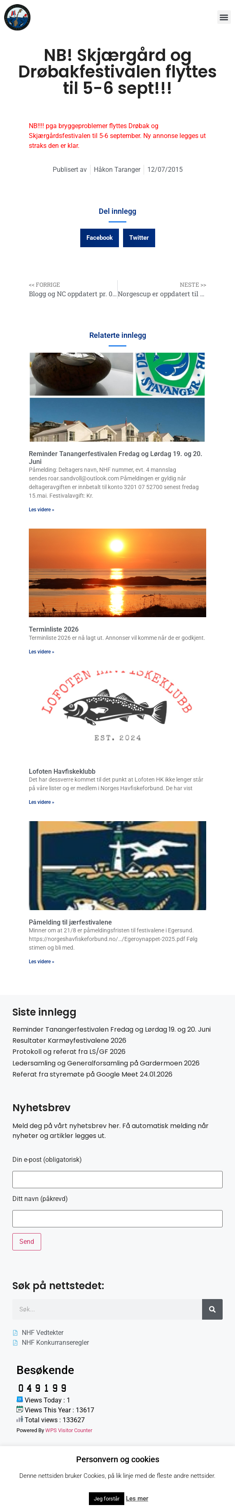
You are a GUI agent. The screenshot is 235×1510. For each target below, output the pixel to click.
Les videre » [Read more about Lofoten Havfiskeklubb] (41, 802)
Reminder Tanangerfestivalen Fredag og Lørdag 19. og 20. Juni (111, 1029)
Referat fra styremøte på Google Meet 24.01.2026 (92, 1074)
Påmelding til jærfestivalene (70, 922)
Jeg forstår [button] (106, 1499)
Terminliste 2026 (54, 629)
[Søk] (212, 1309)
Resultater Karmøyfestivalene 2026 (69, 1040)
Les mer (137, 1498)
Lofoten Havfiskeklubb (62, 771)
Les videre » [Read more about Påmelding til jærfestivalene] (41, 962)
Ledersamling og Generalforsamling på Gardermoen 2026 (106, 1063)
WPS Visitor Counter (68, 1430)
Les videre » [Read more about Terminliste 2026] (41, 652)
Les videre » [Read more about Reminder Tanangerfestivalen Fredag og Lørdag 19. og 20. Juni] (41, 510)
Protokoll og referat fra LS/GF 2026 (69, 1051)
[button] (224, 17)
